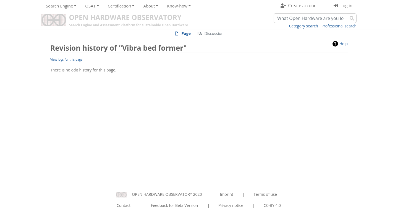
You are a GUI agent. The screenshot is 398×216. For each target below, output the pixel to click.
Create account (303, 6)
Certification (119, 6)
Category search (303, 26)
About (149, 6)
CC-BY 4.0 (272, 205)
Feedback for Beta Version (174, 205)
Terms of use (265, 194)
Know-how (177, 6)
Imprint (226, 194)
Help (343, 43)
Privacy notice (230, 205)
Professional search (339, 26)
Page (186, 33)
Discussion (214, 33)
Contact (123, 205)
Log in (346, 6)
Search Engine (59, 6)
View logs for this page (66, 59)
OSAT (90, 6)
